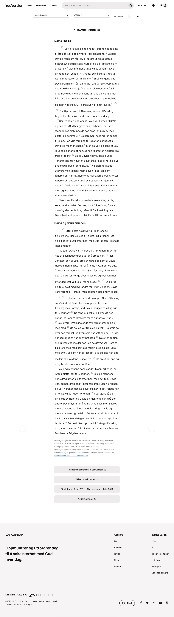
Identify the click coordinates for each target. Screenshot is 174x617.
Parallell (118, 16)
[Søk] (94, 5)
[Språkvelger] (153, 5)
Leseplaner (41, 5)
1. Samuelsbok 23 (51, 15)
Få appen (142, 5)
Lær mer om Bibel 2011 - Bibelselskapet (71, 456)
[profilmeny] (163, 5)
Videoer (53, 5)
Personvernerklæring (42, 601)
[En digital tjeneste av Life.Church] (87, 593)
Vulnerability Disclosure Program (19, 604)
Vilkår (55, 601)
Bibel (29, 5)
